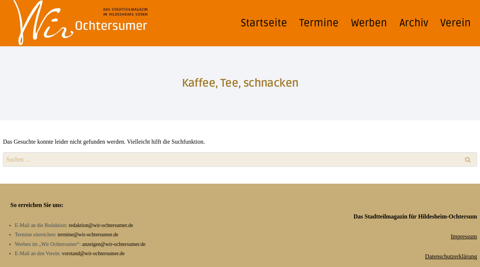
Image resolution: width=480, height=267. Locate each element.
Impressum (464, 236)
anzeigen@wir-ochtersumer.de (114, 244)
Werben (369, 23)
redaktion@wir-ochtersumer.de (101, 225)
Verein (455, 23)
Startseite (264, 23)
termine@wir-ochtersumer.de (88, 234)
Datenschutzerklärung (451, 256)
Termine (319, 23)
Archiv (414, 23)
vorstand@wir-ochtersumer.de (93, 253)
